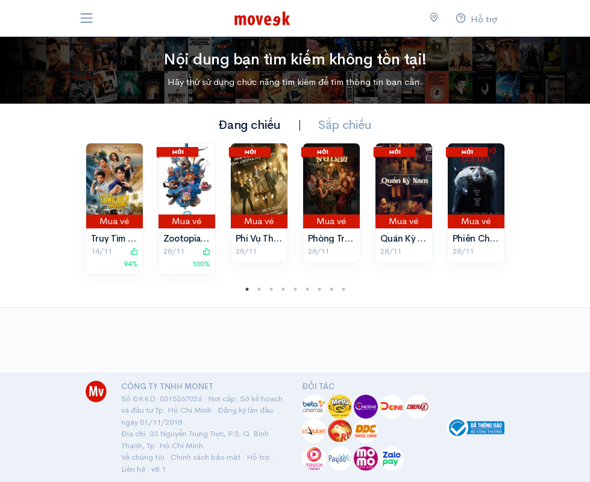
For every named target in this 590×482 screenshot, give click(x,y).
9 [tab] (343, 289)
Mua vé (114, 221)
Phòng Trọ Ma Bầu (345, 238)
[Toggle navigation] (86, 18)
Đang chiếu (249, 125)
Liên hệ (133, 469)
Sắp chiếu (344, 125)
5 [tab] (295, 289)
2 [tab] (259, 289)
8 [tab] (331, 289)
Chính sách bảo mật (205, 457)
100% (201, 258)
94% (131, 258)
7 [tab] (319, 289)
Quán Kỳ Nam (408, 238)
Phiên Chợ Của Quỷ (494, 238)
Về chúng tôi (143, 457)
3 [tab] (271, 289)
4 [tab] (283, 289)
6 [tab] (307, 289)
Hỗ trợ (257, 457)
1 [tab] (247, 289)
